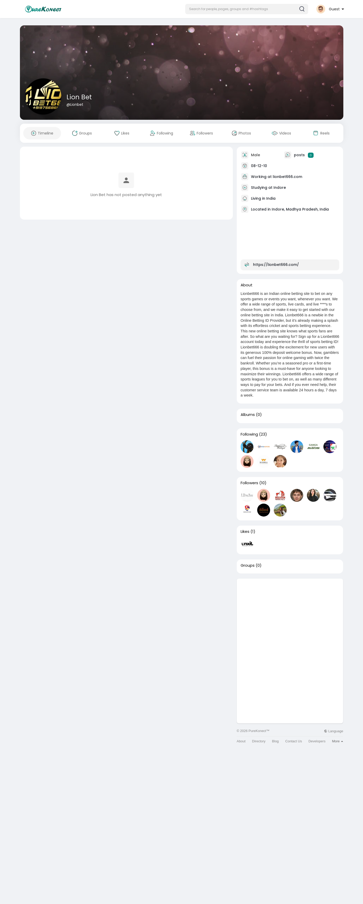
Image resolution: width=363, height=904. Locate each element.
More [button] (337, 741)
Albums (248, 415)
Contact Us (293, 741)
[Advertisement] (290, 615)
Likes (245, 531)
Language (333, 731)
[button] (246, 9)
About (241, 741)
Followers (249, 483)
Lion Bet (79, 97)
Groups (248, 565)
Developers (316, 741)
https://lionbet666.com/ (276, 264)
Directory (258, 741)
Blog (275, 741)
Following (249, 434)
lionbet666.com (287, 176)
